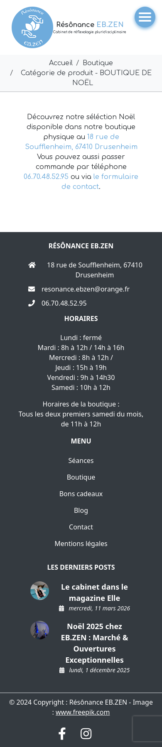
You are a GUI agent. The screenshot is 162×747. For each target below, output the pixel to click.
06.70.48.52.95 (46, 177)
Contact (81, 526)
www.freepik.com (83, 712)
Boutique (81, 477)
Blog (81, 510)
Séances (80, 460)
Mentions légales (81, 543)
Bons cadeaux (81, 493)
